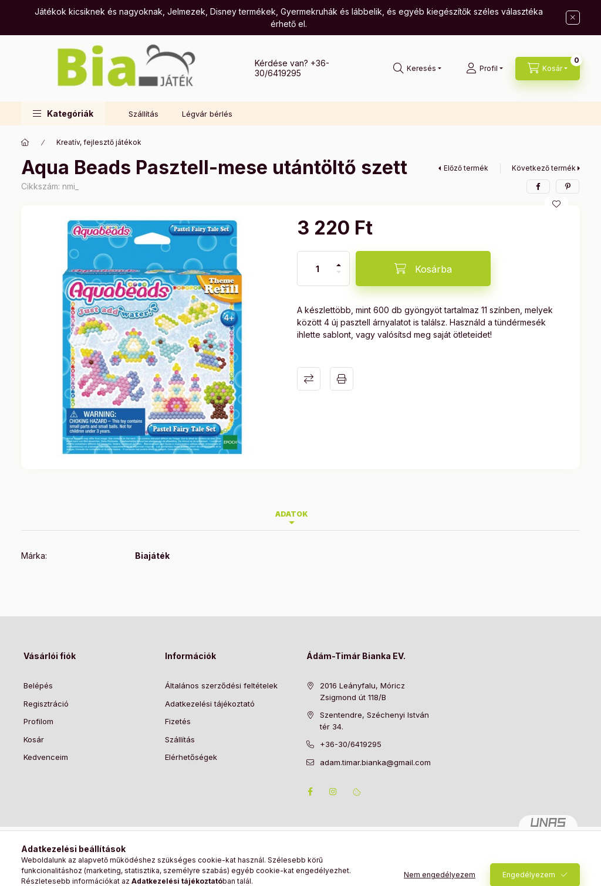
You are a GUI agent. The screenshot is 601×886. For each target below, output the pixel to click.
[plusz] (338, 260)
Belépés (38, 685)
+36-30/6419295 (292, 68)
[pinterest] (567, 186)
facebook (310, 791)
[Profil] (484, 68)
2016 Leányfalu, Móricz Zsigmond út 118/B (362, 691)
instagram (333, 791)
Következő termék (544, 168)
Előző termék (466, 168)
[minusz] (338, 277)
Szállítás (143, 113)
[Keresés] (417, 68)
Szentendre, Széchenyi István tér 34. (374, 720)
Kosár (33, 739)
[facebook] (538, 186)
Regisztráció (46, 703)
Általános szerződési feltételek (221, 685)
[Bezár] (573, 18)
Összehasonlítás (308, 379)
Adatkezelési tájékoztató (210, 703)
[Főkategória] (25, 142)
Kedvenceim (45, 757)
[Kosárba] (423, 268)
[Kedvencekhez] (556, 204)
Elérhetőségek (191, 757)
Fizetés (178, 721)
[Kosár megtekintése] (547, 68)
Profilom (38, 721)
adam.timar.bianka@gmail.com (375, 762)
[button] (63, 113)
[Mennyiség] (317, 269)
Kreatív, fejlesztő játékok (98, 142)
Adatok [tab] (291, 514)
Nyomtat (341, 379)
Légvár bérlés (207, 113)
